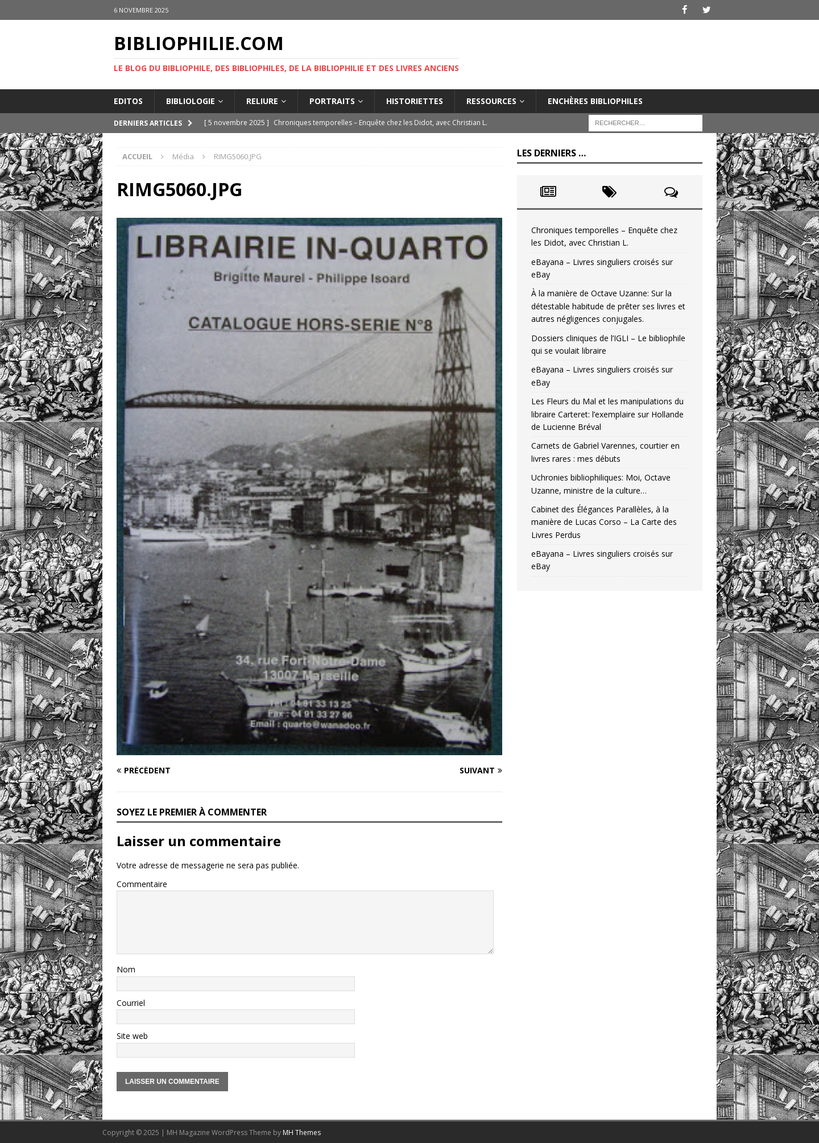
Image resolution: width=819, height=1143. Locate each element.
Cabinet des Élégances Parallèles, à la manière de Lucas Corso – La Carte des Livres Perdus (604, 522)
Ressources (491, 100)
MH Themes (302, 1132)
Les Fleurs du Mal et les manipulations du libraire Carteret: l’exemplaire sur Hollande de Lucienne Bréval (607, 414)
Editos (128, 100)
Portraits (332, 100)
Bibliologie (190, 100)
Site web (132, 1035)
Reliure (262, 100)
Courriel (131, 1002)
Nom (126, 969)
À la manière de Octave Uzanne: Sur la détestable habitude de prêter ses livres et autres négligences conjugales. (608, 306)
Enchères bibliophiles (595, 100)
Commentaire (142, 883)
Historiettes (414, 100)
